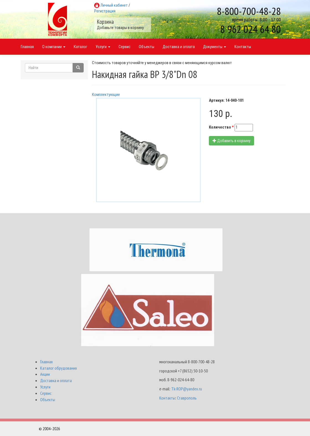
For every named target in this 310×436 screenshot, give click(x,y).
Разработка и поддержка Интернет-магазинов (232, 428)
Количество (221, 127)
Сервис (124, 47)
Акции (45, 374)
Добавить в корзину (231, 141)
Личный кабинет (114, 5)
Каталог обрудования (58, 368)
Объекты (146, 47)
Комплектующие (106, 94)
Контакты (242, 47)
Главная (27, 47)
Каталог (80, 47)
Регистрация (105, 11)
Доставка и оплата (179, 47)
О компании (53, 47)
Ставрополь (187, 398)
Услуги (103, 47)
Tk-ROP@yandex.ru (186, 388)
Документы (214, 47)
